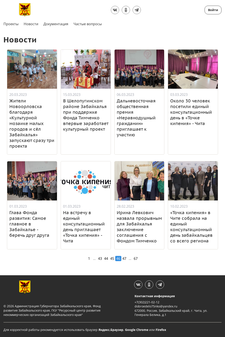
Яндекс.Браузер (110, 329)
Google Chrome (136, 329)
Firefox (161, 329)
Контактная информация (155, 296)
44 (106, 258)
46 (118, 258)
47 (124, 258)
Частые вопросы (87, 24)
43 (100, 258)
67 (136, 258)
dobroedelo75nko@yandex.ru (156, 306)
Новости (31, 24)
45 (112, 258)
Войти (213, 10)
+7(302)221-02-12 (147, 302)
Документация (55, 24)
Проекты (10, 24)
